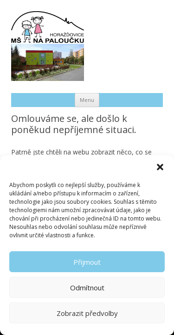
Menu (87, 99)
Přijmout (87, 262)
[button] (160, 167)
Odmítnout (87, 287)
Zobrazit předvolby (87, 313)
